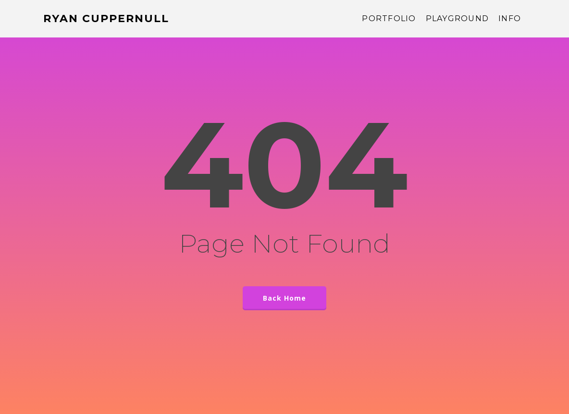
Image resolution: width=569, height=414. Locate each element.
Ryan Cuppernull (106, 18)
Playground (457, 19)
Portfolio (389, 19)
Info (509, 19)
